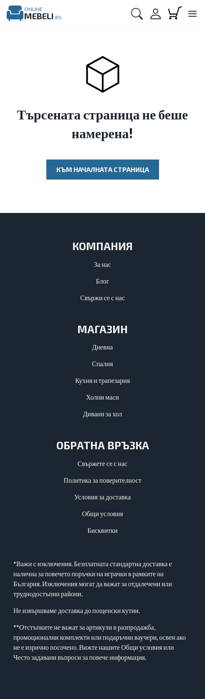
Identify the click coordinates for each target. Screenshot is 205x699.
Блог (102, 281)
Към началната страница (102, 169)
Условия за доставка (102, 497)
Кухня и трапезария (102, 380)
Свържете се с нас (102, 463)
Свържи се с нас (102, 297)
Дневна (102, 347)
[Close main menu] (192, 14)
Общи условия (102, 513)
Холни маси (102, 397)
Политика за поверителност (102, 480)
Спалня (102, 363)
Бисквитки (102, 530)
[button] (137, 13)
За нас (102, 264)
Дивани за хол (102, 414)
